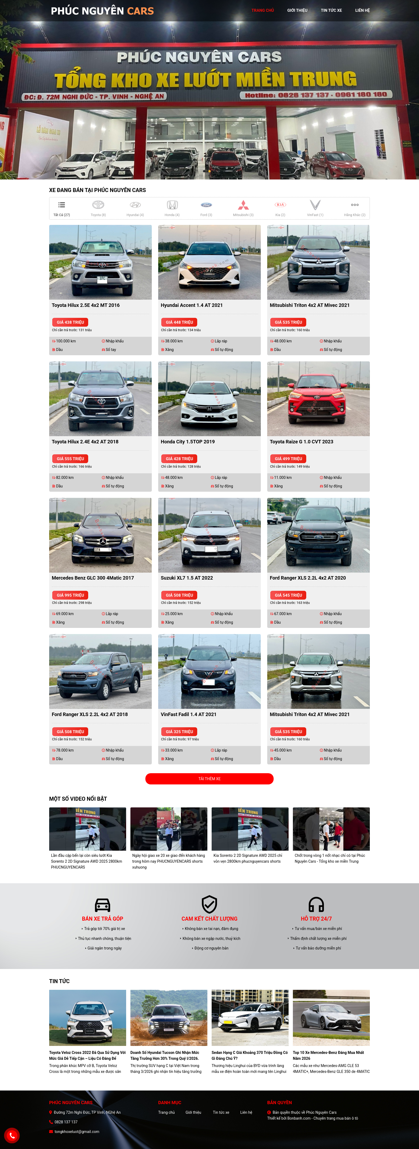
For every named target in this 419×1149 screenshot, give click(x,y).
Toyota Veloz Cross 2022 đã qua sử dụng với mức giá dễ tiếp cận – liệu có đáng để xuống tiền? (87, 1055)
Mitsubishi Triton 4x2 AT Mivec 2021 (310, 305)
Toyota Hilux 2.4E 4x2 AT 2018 (85, 441)
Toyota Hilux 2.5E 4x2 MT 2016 (86, 305)
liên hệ (362, 10)
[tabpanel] (209, 89)
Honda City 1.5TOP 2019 (188, 441)
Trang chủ (166, 1112)
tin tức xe (331, 10)
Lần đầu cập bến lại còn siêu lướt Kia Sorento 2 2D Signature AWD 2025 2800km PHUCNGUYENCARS (86, 861)
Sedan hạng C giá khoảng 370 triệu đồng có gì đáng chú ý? (250, 1055)
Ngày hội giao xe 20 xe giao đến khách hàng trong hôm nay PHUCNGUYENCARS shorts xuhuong (168, 861)
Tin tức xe (221, 1112)
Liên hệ (246, 1112)
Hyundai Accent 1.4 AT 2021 (192, 305)
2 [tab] (209, 171)
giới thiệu (297, 10)
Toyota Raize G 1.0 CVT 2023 (301, 441)
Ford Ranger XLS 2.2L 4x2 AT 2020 (308, 578)
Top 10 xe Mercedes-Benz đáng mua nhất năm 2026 (328, 1055)
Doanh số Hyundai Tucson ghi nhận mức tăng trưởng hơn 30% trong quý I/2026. (164, 1055)
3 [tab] (215, 171)
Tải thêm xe (210, 779)
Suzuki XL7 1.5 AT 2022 (187, 578)
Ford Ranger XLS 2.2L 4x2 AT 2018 (90, 714)
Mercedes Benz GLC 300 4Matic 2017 (93, 578)
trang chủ (262, 10)
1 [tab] (204, 171)
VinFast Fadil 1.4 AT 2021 (189, 714)
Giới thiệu (193, 1112)
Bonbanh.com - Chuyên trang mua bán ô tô (323, 1118)
